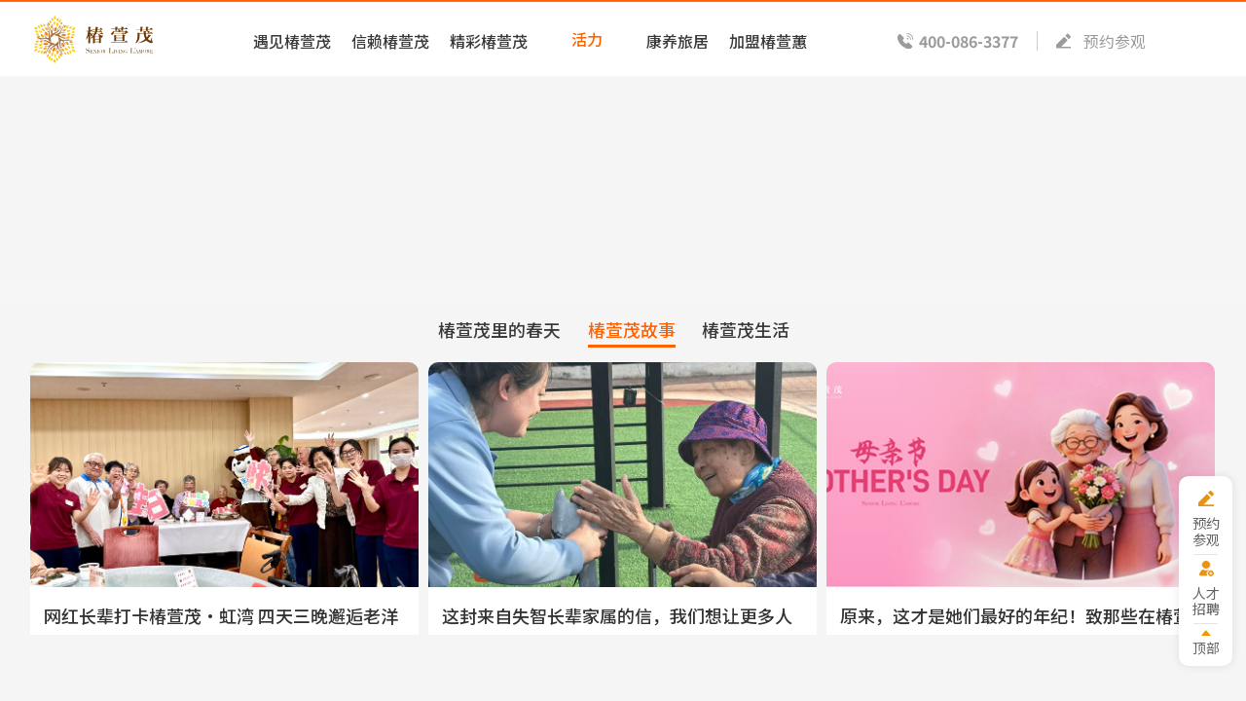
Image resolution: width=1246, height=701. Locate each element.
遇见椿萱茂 (283, 39)
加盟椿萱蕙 (769, 39)
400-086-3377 (960, 39)
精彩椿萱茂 (484, 39)
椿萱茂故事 (631, 337)
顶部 (1204, 647)
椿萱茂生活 (747, 337)
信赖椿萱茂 (383, 39)
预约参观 (1109, 39)
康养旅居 (676, 39)
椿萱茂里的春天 (496, 337)
